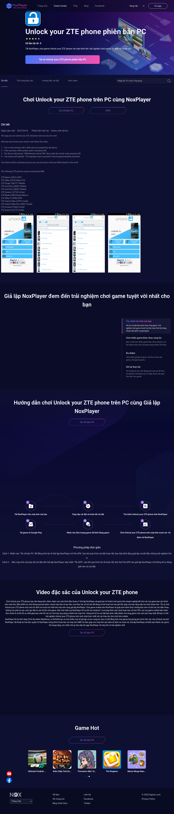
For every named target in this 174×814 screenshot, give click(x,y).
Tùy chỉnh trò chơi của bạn (138, 321)
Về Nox (56, 794)
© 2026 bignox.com (151, 794)
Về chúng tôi (58, 799)
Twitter (87, 803)
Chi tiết (4, 80)
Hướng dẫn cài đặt (50, 80)
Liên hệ (87, 794)
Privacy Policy (148, 799)
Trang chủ (42, 6)
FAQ (75, 6)
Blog (86, 6)
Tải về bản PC (66, 110)
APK (108, 110)
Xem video (73, 80)
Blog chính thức (60, 803)
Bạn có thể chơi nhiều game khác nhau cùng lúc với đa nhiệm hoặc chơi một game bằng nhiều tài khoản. (146, 343)
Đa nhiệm (130, 353)
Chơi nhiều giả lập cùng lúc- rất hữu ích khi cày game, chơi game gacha (144, 358)
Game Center (60, 6)
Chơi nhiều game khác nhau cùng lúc (144, 338)
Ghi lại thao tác (133, 367)
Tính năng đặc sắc (25, 80)
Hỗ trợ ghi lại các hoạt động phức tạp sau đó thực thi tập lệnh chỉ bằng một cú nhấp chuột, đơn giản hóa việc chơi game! (145, 373)
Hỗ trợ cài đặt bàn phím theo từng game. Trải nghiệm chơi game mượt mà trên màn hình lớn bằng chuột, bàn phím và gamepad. (146, 328)
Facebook (99, 6)
